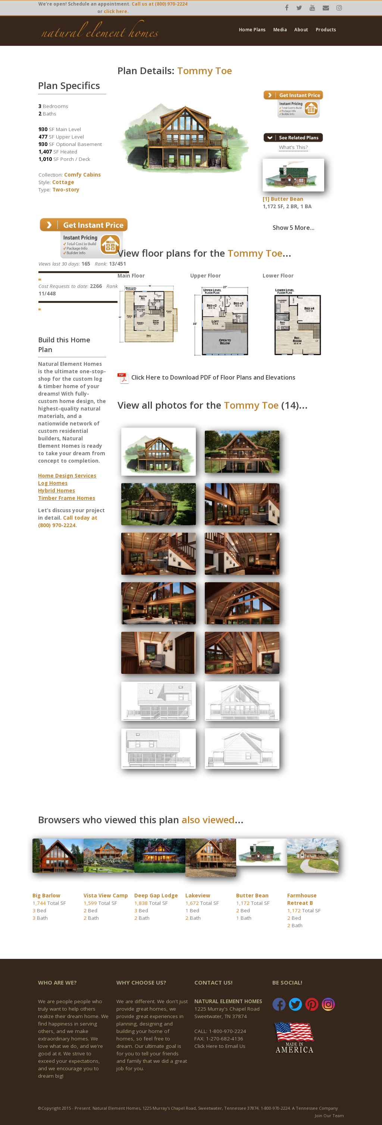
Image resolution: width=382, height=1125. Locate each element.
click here (115, 11)
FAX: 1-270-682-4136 (218, 1038)
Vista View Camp (106, 895)
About (301, 29)
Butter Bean (252, 895)
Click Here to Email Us (219, 1046)
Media (280, 29)
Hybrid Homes (56, 490)
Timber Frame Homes (66, 498)
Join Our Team (329, 1115)
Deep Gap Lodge (156, 895)
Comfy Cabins (82, 174)
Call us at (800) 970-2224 (159, 4)
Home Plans (252, 29)
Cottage (63, 182)
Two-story (65, 189)
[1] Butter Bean (283, 199)
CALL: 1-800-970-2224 (220, 1031)
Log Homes (53, 483)
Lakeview (197, 895)
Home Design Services (67, 475)
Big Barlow (46, 895)
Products (326, 29)
